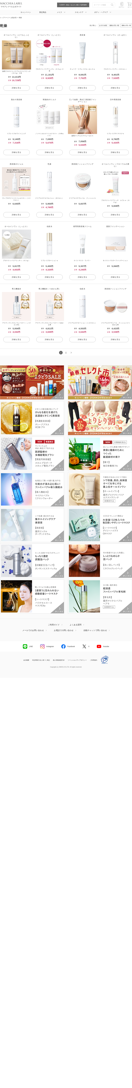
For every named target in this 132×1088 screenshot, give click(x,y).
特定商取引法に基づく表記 (41, 660)
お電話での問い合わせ (63, 630)
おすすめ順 (103, 25)
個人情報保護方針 (59, 660)
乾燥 (20, 17)
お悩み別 (13, 17)
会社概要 (26, 660)
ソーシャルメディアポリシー (77, 660)
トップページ (4, 17)
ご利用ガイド (54, 625)
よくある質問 (75, 625)
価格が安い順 (114, 25)
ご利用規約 (93, 660)
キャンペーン (26, 12)
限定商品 (42, 12)
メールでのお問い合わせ (33, 630)
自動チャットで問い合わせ (95, 630)
